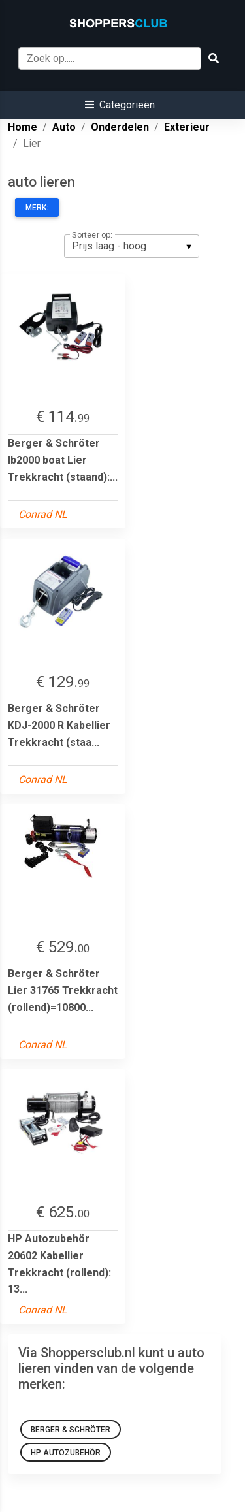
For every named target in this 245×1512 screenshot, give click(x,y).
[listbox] (131, 246)
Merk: (36, 207)
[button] (120, 105)
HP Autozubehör (66, 1452)
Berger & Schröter (70, 1429)
